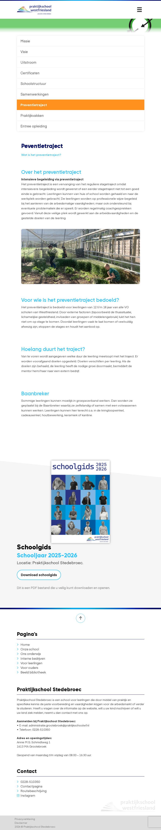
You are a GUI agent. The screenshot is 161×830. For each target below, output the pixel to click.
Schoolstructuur (33, 83)
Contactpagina (29, 786)
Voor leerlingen (29, 663)
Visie (24, 51)
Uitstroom (28, 62)
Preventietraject (34, 104)
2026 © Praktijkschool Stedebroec (35, 826)
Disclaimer (21, 822)
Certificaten (30, 73)
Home (23, 644)
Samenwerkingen (35, 94)
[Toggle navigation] (139, 9)
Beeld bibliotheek (31, 672)
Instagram (26, 795)
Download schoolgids (39, 574)
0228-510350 (28, 781)
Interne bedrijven (31, 658)
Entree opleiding (34, 126)
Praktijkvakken (32, 115)
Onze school (28, 649)
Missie (25, 41)
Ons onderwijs (29, 653)
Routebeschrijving (32, 791)
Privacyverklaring (25, 819)
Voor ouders (27, 667)
